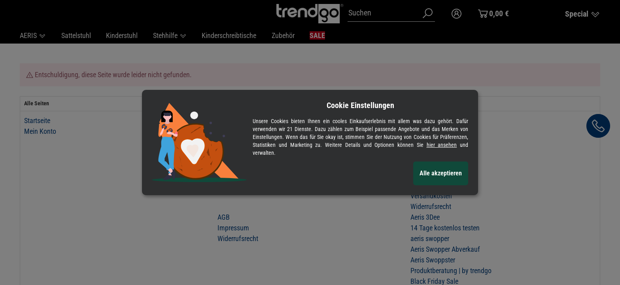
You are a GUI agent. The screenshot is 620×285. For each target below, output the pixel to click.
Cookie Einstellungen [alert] (360, 105)
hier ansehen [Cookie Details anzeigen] (442, 145)
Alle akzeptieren (441, 173)
